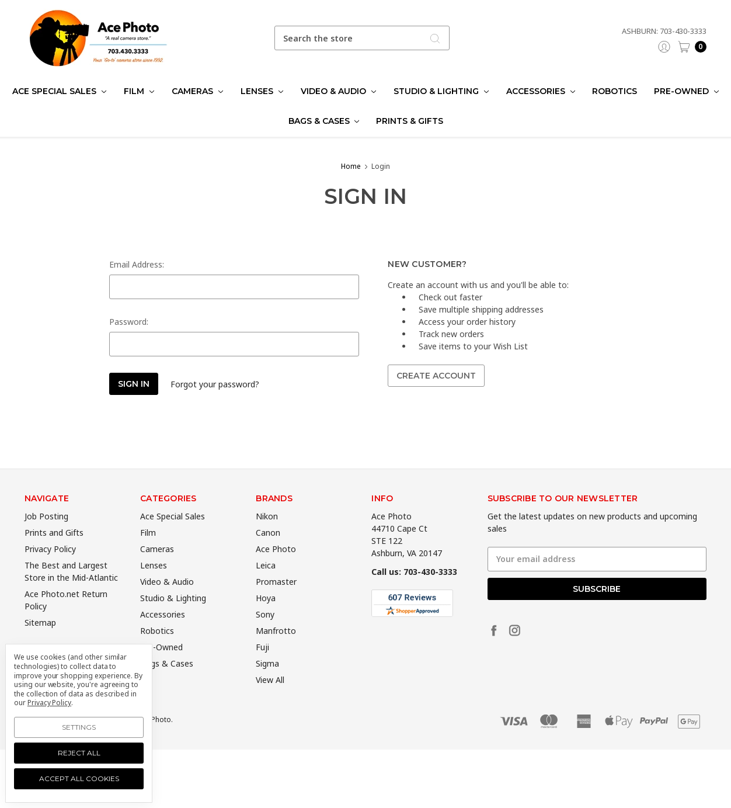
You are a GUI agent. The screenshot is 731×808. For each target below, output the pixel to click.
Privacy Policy (50, 565)
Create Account (436, 375)
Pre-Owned (686, 91)
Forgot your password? (214, 384)
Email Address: (136, 264)
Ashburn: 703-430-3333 (664, 31)
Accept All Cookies (79, 778)
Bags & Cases (324, 121)
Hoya (266, 614)
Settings (79, 727)
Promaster (276, 598)
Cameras (197, 91)
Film (139, 91)
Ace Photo (276, 565)
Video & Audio (338, 91)
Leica (266, 582)
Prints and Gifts (54, 549)
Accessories (540, 91)
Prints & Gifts (409, 121)
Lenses (262, 91)
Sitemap (40, 639)
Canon (268, 549)
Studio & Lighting (441, 91)
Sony (265, 631)
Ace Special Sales (59, 91)
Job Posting (46, 533)
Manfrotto (276, 647)
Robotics (614, 91)
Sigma (267, 680)
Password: (128, 321)
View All (270, 696)
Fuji (262, 664)
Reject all (79, 752)
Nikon (267, 533)
